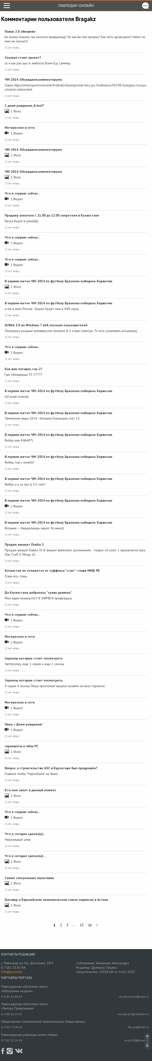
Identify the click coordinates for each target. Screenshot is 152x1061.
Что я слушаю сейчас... (22, 193)
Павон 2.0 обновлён (20, 31)
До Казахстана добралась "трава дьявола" (38, 592)
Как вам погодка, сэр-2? (23, 369)
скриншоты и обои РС (21, 746)
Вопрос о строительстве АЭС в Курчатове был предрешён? (51, 768)
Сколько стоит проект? (23, 57)
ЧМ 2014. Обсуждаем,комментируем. (34, 79)
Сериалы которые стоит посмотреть (34, 658)
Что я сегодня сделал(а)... (25, 834)
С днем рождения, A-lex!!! (24, 105)
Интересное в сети (20, 127)
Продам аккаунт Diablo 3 (24, 544)
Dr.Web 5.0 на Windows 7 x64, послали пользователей (46, 325)
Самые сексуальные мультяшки (29, 878)
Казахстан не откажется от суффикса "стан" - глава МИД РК (52, 570)
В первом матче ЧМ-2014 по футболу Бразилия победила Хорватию (58, 281)
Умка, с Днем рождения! (23, 724)
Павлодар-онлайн (76, 5)
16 (90, 925)
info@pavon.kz (11, 972)
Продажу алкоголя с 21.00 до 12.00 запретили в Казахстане (52, 215)
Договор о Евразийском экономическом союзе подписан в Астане (56, 899)
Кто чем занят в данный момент (30, 790)
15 (82, 925)
